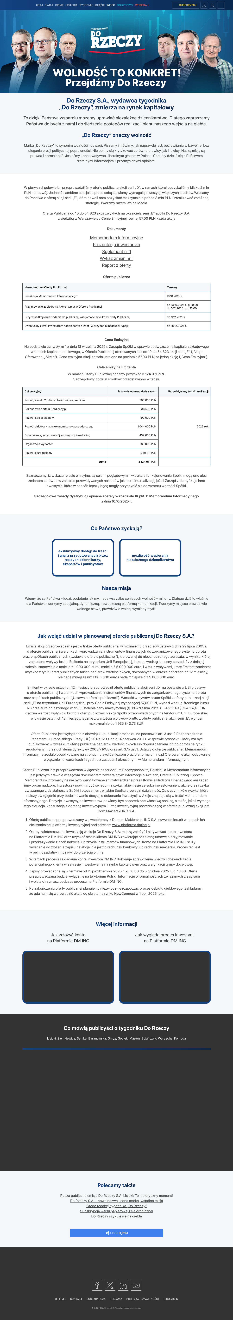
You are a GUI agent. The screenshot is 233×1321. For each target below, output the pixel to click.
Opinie (59, 5)
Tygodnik (86, 5)
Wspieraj (141, 5)
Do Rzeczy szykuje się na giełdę (116, 1216)
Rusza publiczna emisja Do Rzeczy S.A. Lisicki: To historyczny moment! (116, 1196)
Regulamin (170, 1299)
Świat (49, 5)
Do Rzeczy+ (125, 5)
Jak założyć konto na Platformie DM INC (68, 937)
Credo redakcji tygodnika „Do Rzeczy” (116, 1206)
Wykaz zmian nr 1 (116, 258)
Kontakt (76, 1299)
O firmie (60, 1299)
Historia (71, 5)
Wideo (110, 5)
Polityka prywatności (142, 1299)
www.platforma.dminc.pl (131, 825)
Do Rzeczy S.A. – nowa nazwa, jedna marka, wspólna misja (116, 1201)
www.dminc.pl (170, 820)
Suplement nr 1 (116, 251)
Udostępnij (119, 1233)
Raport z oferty (116, 265)
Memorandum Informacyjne (116, 237)
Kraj (39, 5)
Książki (100, 5)
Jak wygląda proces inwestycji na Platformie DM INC (164, 937)
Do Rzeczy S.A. (108, 1309)
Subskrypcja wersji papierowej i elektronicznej (116, 1211)
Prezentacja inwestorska (116, 244)
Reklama (116, 1299)
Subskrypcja (96, 1299)
